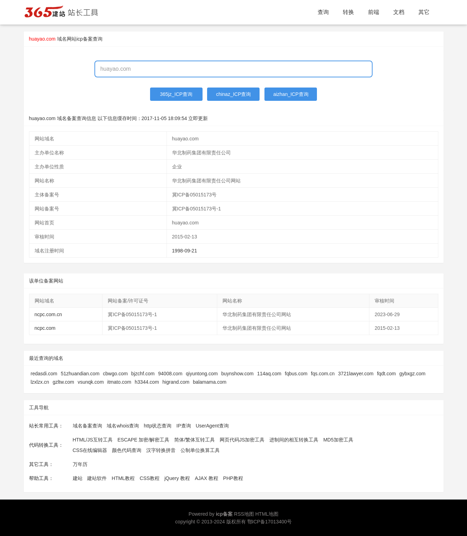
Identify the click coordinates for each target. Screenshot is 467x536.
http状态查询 (157, 426)
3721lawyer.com (356, 373)
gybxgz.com (412, 373)
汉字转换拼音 (161, 450)
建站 (78, 478)
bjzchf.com (143, 373)
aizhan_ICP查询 (290, 94)
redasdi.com (44, 373)
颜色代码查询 (126, 450)
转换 (348, 12)
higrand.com (175, 382)
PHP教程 (233, 478)
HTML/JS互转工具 (93, 440)
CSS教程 (150, 478)
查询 (323, 12)
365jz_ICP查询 (176, 94)
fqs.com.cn (323, 373)
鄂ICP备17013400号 (269, 521)
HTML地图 (266, 514)
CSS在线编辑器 (90, 450)
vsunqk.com (91, 382)
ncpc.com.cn (48, 314)
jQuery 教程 (177, 478)
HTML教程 (123, 478)
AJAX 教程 (206, 478)
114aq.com (269, 373)
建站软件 (97, 478)
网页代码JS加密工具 (242, 440)
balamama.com (209, 382)
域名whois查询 (123, 426)
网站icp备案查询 (84, 39)
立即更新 (198, 118)
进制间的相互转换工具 (293, 440)
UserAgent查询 (212, 426)
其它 (424, 12)
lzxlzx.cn (40, 382)
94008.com (170, 373)
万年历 (80, 464)
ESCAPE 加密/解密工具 (144, 440)
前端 (373, 12)
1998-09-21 (184, 250)
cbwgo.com (115, 373)
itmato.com (119, 382)
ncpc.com (45, 328)
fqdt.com (386, 373)
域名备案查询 (87, 426)
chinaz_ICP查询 (233, 94)
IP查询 (183, 426)
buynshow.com (237, 373)
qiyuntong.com (202, 373)
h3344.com (147, 382)
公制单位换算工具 (200, 450)
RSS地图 (244, 514)
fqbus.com (296, 373)
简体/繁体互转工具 (194, 440)
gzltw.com (63, 382)
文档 (398, 12)
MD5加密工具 (338, 440)
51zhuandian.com (80, 373)
